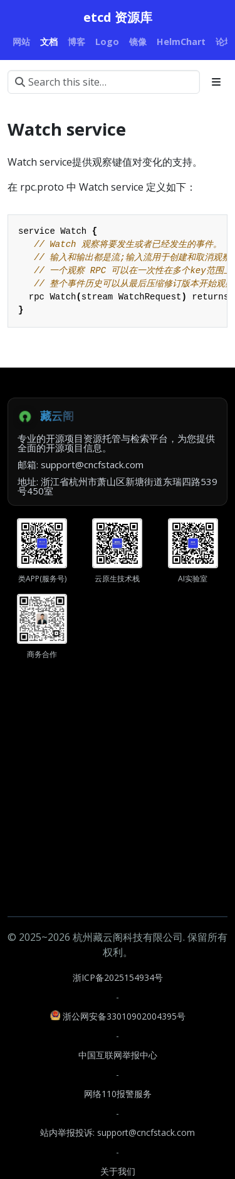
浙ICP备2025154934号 (118, 977)
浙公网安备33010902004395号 (117, 1016)
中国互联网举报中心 (117, 1055)
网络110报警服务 (118, 1094)
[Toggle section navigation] (216, 82)
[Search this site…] (104, 82)
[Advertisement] (117, 799)
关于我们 (117, 1171)
